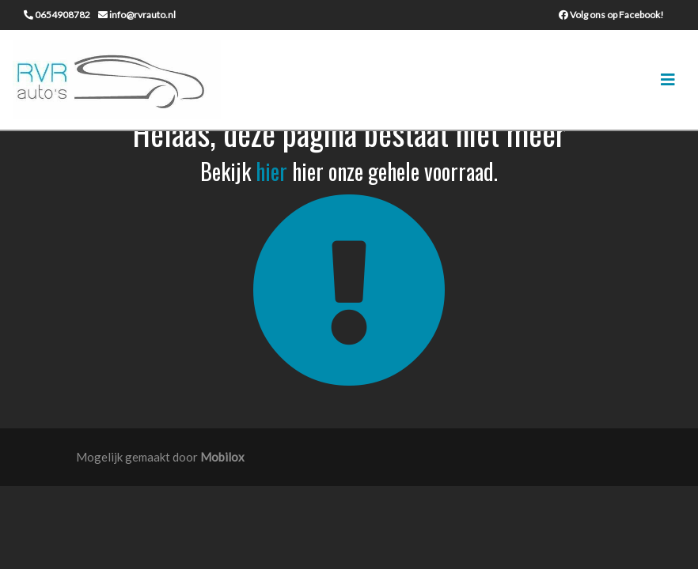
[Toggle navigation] (668, 79)
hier (271, 171)
